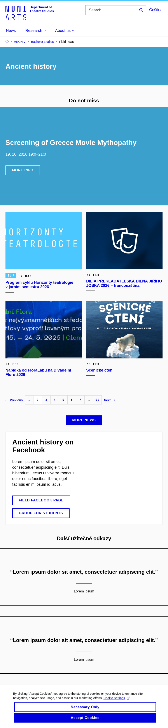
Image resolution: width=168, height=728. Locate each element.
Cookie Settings (116, 701)
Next (109, 400)
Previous (14, 400)
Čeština (156, 10)
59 (97, 400)
